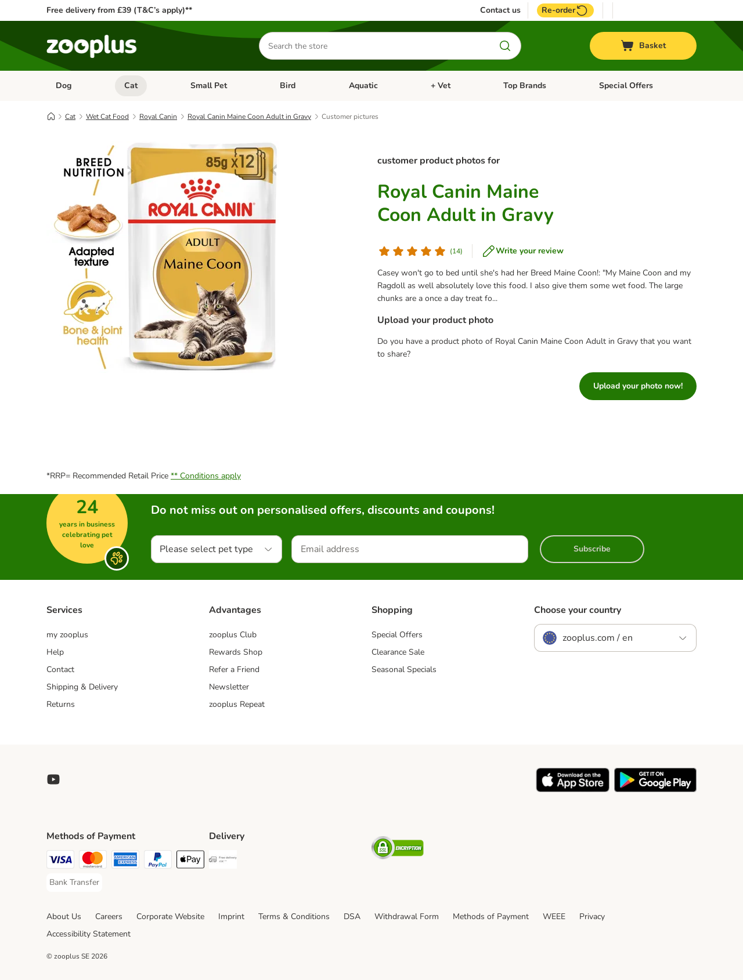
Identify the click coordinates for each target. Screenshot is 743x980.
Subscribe (592, 548)
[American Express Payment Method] (125, 861)
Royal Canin (158, 116)
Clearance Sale (398, 652)
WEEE (554, 916)
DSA (352, 916)
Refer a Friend (234, 669)
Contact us (500, 10)
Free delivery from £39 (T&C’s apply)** (119, 10)
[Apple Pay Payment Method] (190, 861)
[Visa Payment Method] (60, 861)
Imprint (231, 916)
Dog (63, 85)
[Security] (398, 849)
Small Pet (208, 85)
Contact (60, 669)
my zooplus (67, 634)
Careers (108, 916)
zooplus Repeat (237, 704)
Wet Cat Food (107, 116)
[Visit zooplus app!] (572, 789)
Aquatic (363, 85)
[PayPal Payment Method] (158, 861)
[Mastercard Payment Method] (93, 861)
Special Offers (626, 85)
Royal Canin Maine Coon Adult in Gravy (249, 116)
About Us (63, 916)
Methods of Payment (491, 916)
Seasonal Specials (404, 669)
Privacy (592, 916)
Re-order (565, 10)
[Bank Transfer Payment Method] (74, 882)
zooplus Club (233, 634)
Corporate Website (170, 916)
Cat (131, 85)
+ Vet (440, 85)
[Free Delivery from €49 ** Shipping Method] (223, 861)
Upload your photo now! (638, 385)
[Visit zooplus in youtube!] (53, 779)
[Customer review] (420, 251)
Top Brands (524, 85)
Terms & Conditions (294, 916)
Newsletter (229, 686)
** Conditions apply (206, 475)
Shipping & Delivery (82, 686)
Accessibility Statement (88, 933)
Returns (60, 704)
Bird (287, 85)
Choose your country (577, 610)
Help (55, 652)
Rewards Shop (235, 652)
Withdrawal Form (406, 916)
